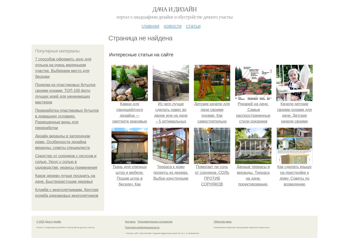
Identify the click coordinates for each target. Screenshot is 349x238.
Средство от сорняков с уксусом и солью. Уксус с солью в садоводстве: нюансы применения (66, 162)
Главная (150, 26)
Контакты (130, 221)
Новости (173, 26)
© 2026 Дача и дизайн (48, 221)
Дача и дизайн (174, 9)
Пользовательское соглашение (155, 221)
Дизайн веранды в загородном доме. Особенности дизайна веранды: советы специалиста (62, 142)
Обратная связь (223, 221)
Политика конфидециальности (142, 227)
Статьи (193, 26)
